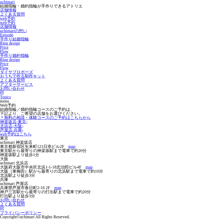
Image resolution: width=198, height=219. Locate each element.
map (72, 146)
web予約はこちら (16, 134)
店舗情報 (8, 10)
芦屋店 (11, 130)
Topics (5, 97)
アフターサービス (16, 84)
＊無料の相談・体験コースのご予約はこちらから (45, 117)
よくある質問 (12, 14)
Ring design (10, 43)
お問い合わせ (12, 88)
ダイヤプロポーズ (16, 72)
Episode (6, 35)
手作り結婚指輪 (14, 39)
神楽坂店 (14, 122)
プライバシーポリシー (20, 212)
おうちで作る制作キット (22, 76)
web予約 (7, 18)
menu (4, 101)
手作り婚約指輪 (14, 55)
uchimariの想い (13, 31)
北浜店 (11, 126)
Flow (4, 51)
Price (4, 47)
